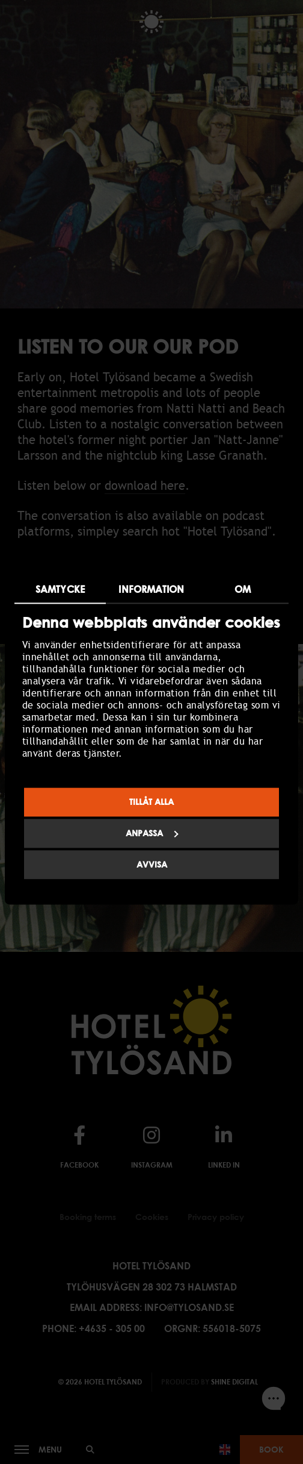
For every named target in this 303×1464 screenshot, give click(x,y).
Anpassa (152, 833)
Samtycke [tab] (60, 589)
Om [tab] (242, 589)
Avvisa (151, 865)
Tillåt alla (151, 802)
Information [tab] (151, 589)
